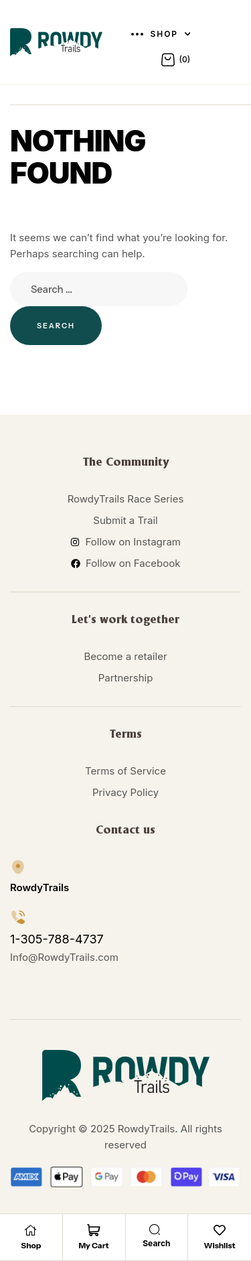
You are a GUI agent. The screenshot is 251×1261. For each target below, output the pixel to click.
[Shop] (31, 1230)
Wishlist (220, 1245)
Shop (31, 1245)
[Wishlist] (220, 1230)
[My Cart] (94, 1230)
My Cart (94, 1245)
